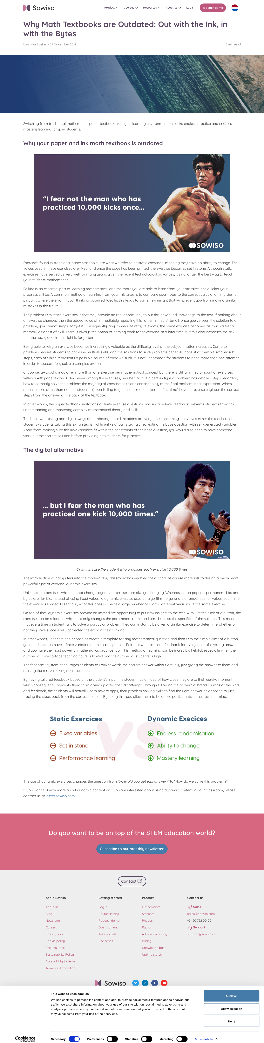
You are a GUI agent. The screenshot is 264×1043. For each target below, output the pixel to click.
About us (52, 906)
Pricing (147, 940)
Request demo (109, 919)
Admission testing (154, 933)
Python (147, 926)
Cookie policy (55, 940)
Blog (49, 912)
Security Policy (56, 946)
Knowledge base (154, 946)
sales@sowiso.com (201, 912)
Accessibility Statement (62, 960)
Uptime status (152, 953)
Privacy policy (55, 933)
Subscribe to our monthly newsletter (132, 849)
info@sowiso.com (60, 796)
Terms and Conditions (61, 967)
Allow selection (231, 1004)
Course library (108, 912)
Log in (102, 906)
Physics (147, 919)
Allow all (232, 992)
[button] (111, 7)
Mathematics (151, 906)
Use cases (105, 940)
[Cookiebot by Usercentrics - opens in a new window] (25, 1035)
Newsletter (53, 919)
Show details (204, 1035)
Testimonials (107, 933)
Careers (51, 926)
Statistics (148, 912)
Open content (108, 926)
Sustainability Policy (60, 953)
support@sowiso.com (203, 933)
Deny (231, 1017)
